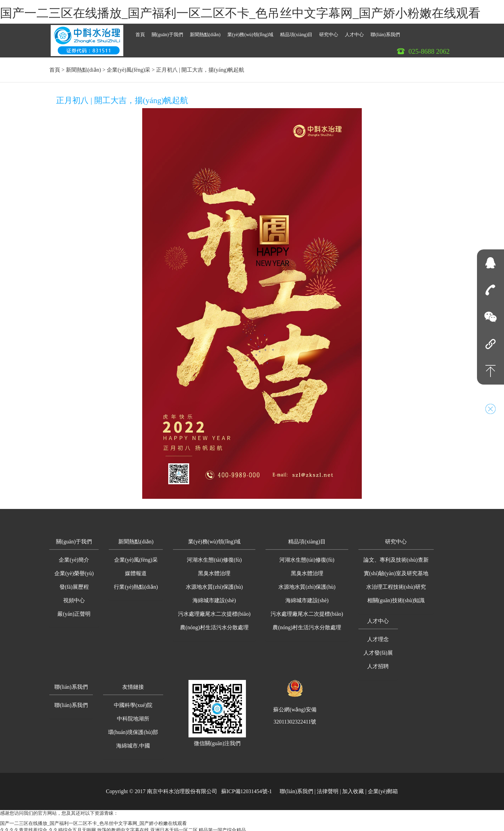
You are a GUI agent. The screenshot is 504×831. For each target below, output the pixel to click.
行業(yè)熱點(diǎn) (136, 584)
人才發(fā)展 (378, 650)
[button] (74, 539)
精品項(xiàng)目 (296, 31)
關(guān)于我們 (167, 31)
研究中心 (328, 31)
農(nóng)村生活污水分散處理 (214, 625)
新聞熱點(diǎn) (205, 31)
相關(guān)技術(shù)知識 (396, 598)
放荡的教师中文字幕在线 (123, 827)
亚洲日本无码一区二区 (174, 827)
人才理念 (378, 636)
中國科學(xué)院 (133, 702)
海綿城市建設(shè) (214, 598)
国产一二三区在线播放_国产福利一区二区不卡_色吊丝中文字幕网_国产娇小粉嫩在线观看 (240, 13)
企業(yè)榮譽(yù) (74, 570)
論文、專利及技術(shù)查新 (396, 557)
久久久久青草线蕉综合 (23, 827)
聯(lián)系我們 (385, 31)
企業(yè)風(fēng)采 (128, 67)
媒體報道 (136, 570)
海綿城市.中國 (133, 743)
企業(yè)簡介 (74, 557)
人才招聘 (378, 663)
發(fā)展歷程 (74, 584)
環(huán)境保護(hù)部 (133, 729)
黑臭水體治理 (214, 570)
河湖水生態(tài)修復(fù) (214, 557)
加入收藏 (353, 788)
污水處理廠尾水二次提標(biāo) (214, 611)
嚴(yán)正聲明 (74, 611)
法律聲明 (327, 788)
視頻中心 (74, 598)
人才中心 (354, 31)
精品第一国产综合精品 (222, 827)
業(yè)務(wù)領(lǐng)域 (250, 31)
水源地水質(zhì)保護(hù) (214, 584)
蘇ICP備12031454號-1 (246, 788)
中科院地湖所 (133, 716)
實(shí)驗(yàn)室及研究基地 (396, 570)
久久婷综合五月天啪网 (72, 827)
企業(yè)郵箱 (383, 788)
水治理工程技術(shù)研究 (396, 584)
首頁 (140, 31)
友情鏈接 (133, 684)
